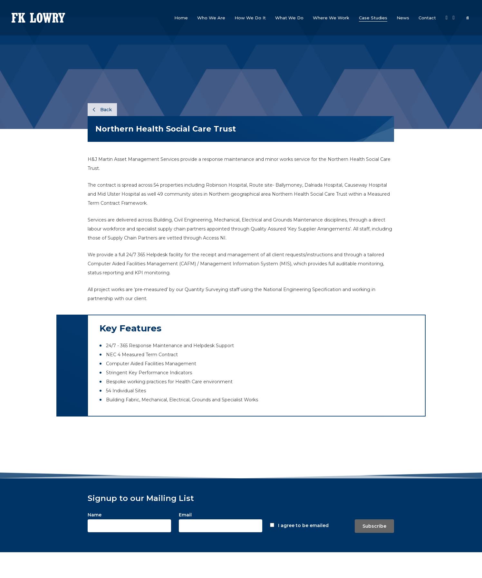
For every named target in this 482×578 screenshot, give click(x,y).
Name (94, 515)
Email (185, 515)
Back (102, 110)
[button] (211, 17)
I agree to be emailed (303, 525)
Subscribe (374, 526)
